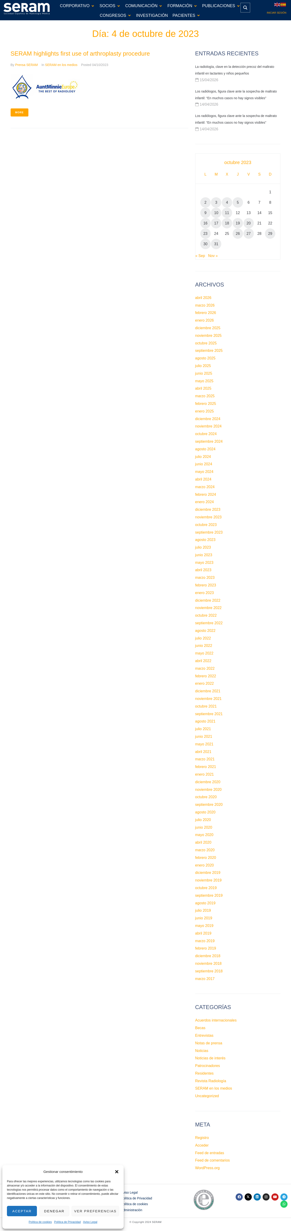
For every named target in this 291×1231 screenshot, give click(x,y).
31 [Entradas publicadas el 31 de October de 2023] (216, 244)
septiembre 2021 (209, 714)
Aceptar (22, 1211)
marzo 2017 (205, 979)
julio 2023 (203, 547)
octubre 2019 (206, 888)
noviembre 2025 (208, 336)
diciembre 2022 (207, 600)
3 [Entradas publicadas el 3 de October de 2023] (216, 202)
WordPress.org (207, 1168)
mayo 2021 (204, 744)
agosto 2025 (205, 358)
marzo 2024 (205, 487)
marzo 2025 (205, 396)
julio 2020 (203, 820)
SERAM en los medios (61, 65)
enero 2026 (204, 320)
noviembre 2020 (208, 790)
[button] (116, 1171)
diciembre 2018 (207, 956)
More (19, 112)
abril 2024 (203, 479)
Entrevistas (204, 1035)
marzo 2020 (205, 850)
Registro (202, 1138)
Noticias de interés (210, 1058)
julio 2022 (203, 638)
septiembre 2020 (209, 805)
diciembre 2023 (207, 509)
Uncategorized (207, 1096)
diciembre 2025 (207, 328)
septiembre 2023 (209, 532)
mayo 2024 (204, 472)
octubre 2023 (206, 525)
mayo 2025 (204, 381)
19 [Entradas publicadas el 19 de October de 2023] (238, 223)
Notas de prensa (208, 1043)
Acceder (202, 1145)
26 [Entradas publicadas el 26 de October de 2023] (238, 234)
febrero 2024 (205, 494)
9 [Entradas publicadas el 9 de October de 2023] (205, 213)
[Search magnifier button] (245, 7)
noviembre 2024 (208, 426)
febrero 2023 (205, 585)
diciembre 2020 (207, 782)
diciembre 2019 (207, 873)
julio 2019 (203, 910)
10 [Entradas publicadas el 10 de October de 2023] (216, 213)
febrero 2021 (205, 767)
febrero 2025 (205, 404)
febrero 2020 (205, 858)
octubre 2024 (206, 434)
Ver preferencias (95, 1211)
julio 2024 (203, 457)
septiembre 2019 (209, 895)
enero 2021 (204, 774)
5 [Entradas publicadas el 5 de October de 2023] (238, 202)
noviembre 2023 (208, 517)
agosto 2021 (205, 721)
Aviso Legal (90, 1222)
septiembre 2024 (209, 441)
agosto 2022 (205, 631)
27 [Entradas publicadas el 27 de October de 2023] (248, 234)
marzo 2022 (205, 668)
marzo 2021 (205, 759)
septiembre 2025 (209, 351)
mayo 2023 (204, 563)
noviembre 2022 (208, 608)
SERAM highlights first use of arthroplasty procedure (80, 53)
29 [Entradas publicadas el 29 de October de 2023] (270, 234)
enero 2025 (204, 411)
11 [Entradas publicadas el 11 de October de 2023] (227, 213)
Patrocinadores (207, 1066)
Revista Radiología (210, 1081)
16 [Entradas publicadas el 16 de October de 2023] (205, 223)
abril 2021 (203, 752)
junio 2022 (203, 646)
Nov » (213, 256)
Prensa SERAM (26, 65)
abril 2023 (203, 570)
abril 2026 (203, 298)
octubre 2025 (206, 343)
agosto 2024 (205, 449)
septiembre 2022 (209, 623)
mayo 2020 (204, 835)
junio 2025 (203, 373)
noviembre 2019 (208, 880)
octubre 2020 (206, 797)
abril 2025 (203, 388)
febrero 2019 (205, 948)
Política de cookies (40, 1222)
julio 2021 (203, 729)
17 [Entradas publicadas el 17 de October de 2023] (216, 223)
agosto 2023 (205, 540)
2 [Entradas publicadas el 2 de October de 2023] (205, 202)
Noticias (201, 1051)
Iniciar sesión (276, 12)
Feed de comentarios (212, 1160)
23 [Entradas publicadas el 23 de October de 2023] (205, 234)
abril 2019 (203, 933)
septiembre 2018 (209, 971)
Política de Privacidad (67, 1222)
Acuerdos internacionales (216, 1020)
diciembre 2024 (207, 419)
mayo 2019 (204, 926)
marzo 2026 (205, 305)
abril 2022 (203, 661)
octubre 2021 (206, 706)
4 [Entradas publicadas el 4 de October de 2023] (227, 202)
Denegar (54, 1211)
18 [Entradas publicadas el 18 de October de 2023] (227, 223)
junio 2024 (203, 464)
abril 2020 (203, 842)
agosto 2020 (205, 812)
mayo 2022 (204, 653)
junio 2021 (203, 736)
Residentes (204, 1073)
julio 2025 (203, 366)
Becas (200, 1028)
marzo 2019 (205, 941)
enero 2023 (204, 593)
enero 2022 (204, 683)
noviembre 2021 (208, 699)
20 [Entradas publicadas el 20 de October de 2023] (248, 223)
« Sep (200, 256)
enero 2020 (204, 865)
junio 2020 (203, 827)
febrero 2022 (205, 676)
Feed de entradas (209, 1153)
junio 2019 (203, 918)
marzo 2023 (205, 578)
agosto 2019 (205, 903)
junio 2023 (203, 555)
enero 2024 (204, 502)
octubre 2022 (206, 615)
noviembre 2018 (208, 963)
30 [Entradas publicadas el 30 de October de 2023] (205, 244)
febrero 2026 (205, 313)
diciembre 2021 (207, 691)
